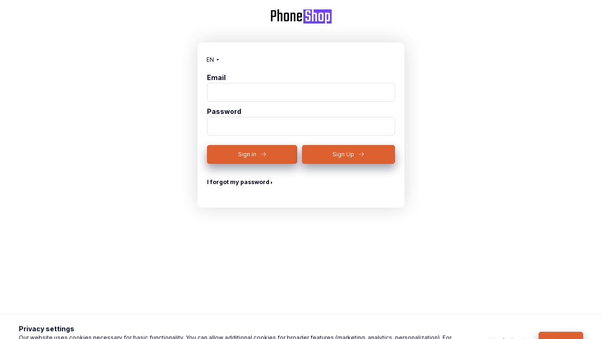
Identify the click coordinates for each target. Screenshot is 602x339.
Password (224, 111)
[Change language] (210, 60)
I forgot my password (238, 182)
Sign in (247, 154)
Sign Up (343, 154)
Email (216, 77)
